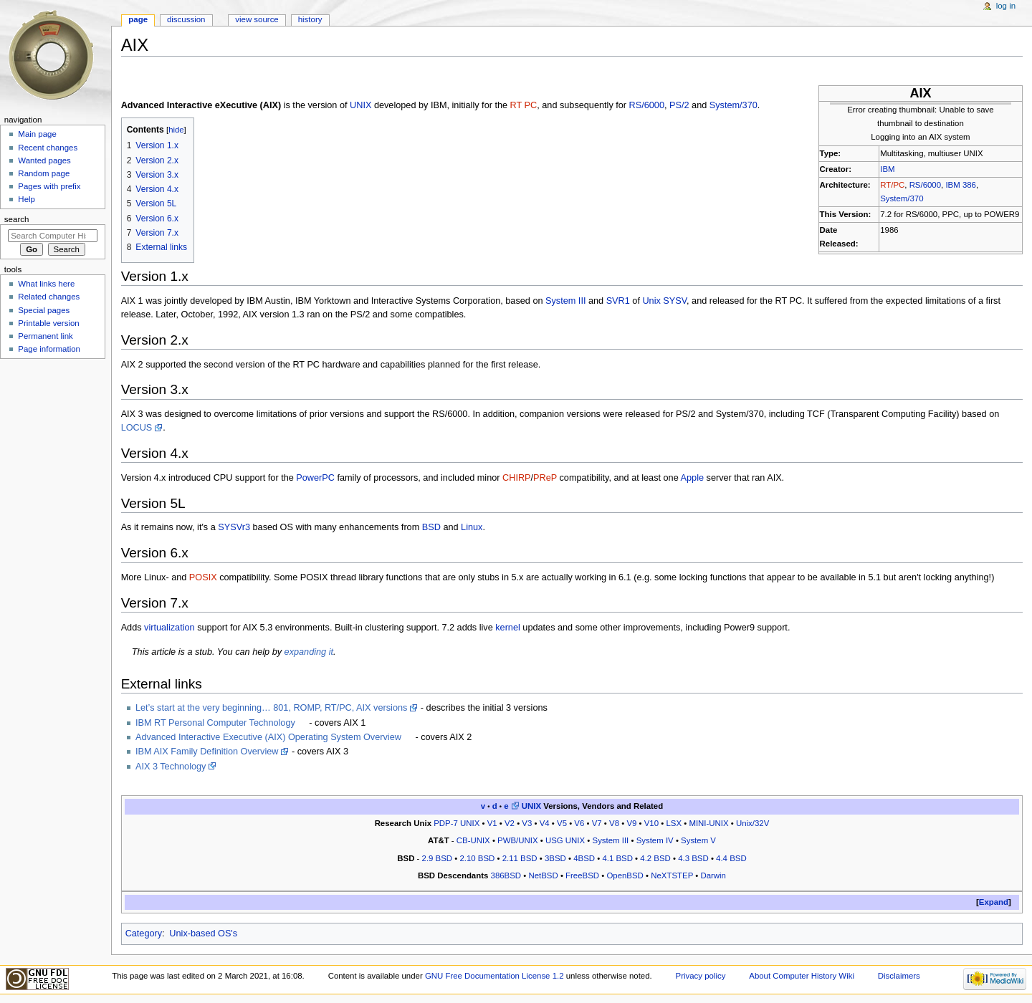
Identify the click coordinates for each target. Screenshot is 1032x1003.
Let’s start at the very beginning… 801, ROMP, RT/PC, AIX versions (271, 708)
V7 (597, 823)
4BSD (584, 858)
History (310, 19)
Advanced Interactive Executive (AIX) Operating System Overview (268, 737)
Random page (44, 173)
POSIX (203, 577)
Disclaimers (899, 975)
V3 (527, 823)
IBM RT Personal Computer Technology (215, 723)
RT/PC (892, 185)
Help (26, 199)
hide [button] (175, 129)
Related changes (49, 296)
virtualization (169, 628)
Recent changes (47, 147)
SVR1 (618, 301)
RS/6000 (925, 185)
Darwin (713, 875)
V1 (492, 823)
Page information (49, 349)
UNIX (360, 105)
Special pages (44, 310)
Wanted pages (44, 160)
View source (256, 19)
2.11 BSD (520, 858)
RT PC (524, 105)
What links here (46, 283)
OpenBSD (624, 875)
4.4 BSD (731, 858)
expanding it (309, 652)
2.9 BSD (437, 858)
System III (565, 301)
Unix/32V (752, 823)
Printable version (48, 323)
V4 (545, 823)
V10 (651, 823)
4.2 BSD (655, 858)
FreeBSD (582, 875)
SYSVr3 (234, 527)
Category (143, 933)
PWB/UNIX (517, 840)
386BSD (506, 875)
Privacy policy (701, 975)
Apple (692, 478)
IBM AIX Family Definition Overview (207, 752)
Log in (1006, 5)
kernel (507, 628)
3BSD (555, 858)
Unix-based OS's (203, 933)
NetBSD (543, 875)
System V (698, 840)
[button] (993, 902)
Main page (37, 134)
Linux (471, 527)
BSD (431, 527)
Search (16, 219)
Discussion (186, 19)
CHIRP (516, 478)
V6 (579, 823)
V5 (562, 823)
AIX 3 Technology (170, 767)
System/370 (901, 198)
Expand (993, 902)
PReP (545, 478)
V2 (510, 823)
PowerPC (315, 478)
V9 (631, 823)
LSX (674, 823)
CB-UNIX (473, 840)
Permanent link (45, 336)
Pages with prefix (49, 186)
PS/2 (679, 105)
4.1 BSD (617, 858)
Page (138, 19)
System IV (655, 840)
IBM (887, 169)
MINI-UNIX (708, 823)
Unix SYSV (664, 301)
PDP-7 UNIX (456, 823)
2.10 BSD (476, 858)
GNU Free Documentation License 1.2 (494, 975)
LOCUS (137, 428)
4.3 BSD (693, 858)
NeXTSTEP (672, 875)
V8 (614, 823)
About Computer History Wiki (801, 975)
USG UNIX (565, 840)
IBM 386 (960, 185)
